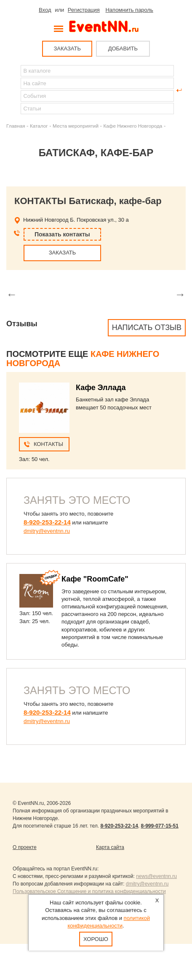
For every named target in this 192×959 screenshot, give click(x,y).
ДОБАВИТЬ (123, 48)
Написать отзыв (146, 327)
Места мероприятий (76, 125)
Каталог (39, 125)
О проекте (25, 847)
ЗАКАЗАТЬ (67, 48)
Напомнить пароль (129, 10)
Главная (15, 125)
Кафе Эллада (100, 387)
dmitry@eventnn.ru (47, 531)
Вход (45, 10)
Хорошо (96, 939)
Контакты (48, 444)
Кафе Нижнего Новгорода (132, 125)
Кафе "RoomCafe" (94, 579)
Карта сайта (110, 847)
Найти (13, 90)
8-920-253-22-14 (47, 522)
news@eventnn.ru (156, 876)
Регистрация (84, 10)
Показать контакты (62, 234)
